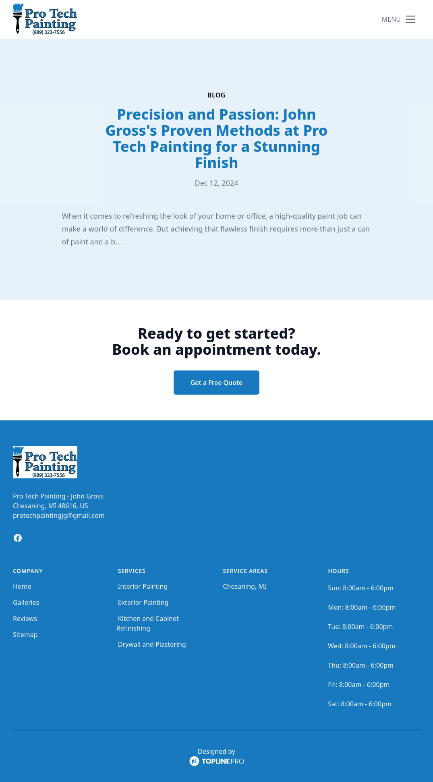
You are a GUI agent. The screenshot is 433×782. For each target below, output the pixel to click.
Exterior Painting (143, 602)
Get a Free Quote (217, 382)
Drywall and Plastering (152, 644)
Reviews (25, 618)
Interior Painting (143, 586)
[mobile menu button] (410, 19)
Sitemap (25, 634)
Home (22, 586)
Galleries (26, 602)
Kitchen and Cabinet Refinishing (147, 623)
